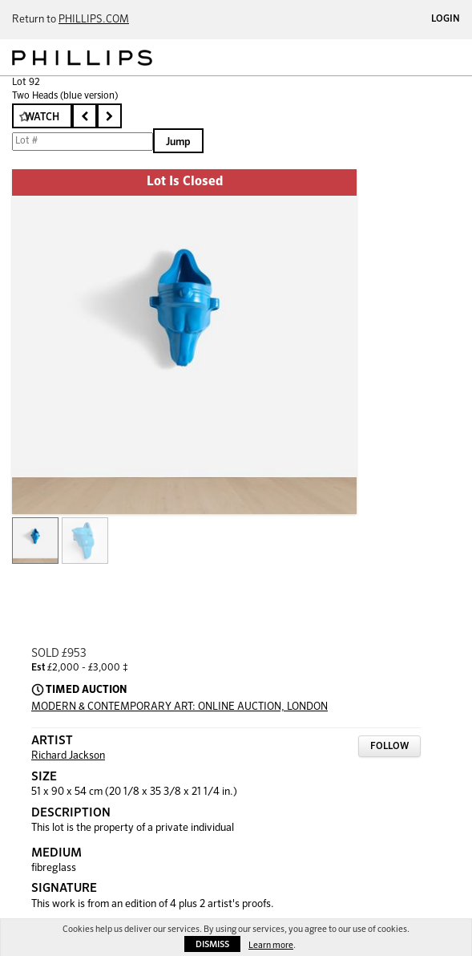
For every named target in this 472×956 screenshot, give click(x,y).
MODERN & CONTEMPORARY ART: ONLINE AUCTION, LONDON (179, 707)
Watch (42, 117)
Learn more (270, 945)
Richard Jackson (68, 756)
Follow (389, 746)
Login (445, 19)
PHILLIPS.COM (93, 19)
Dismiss (212, 944)
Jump (178, 142)
